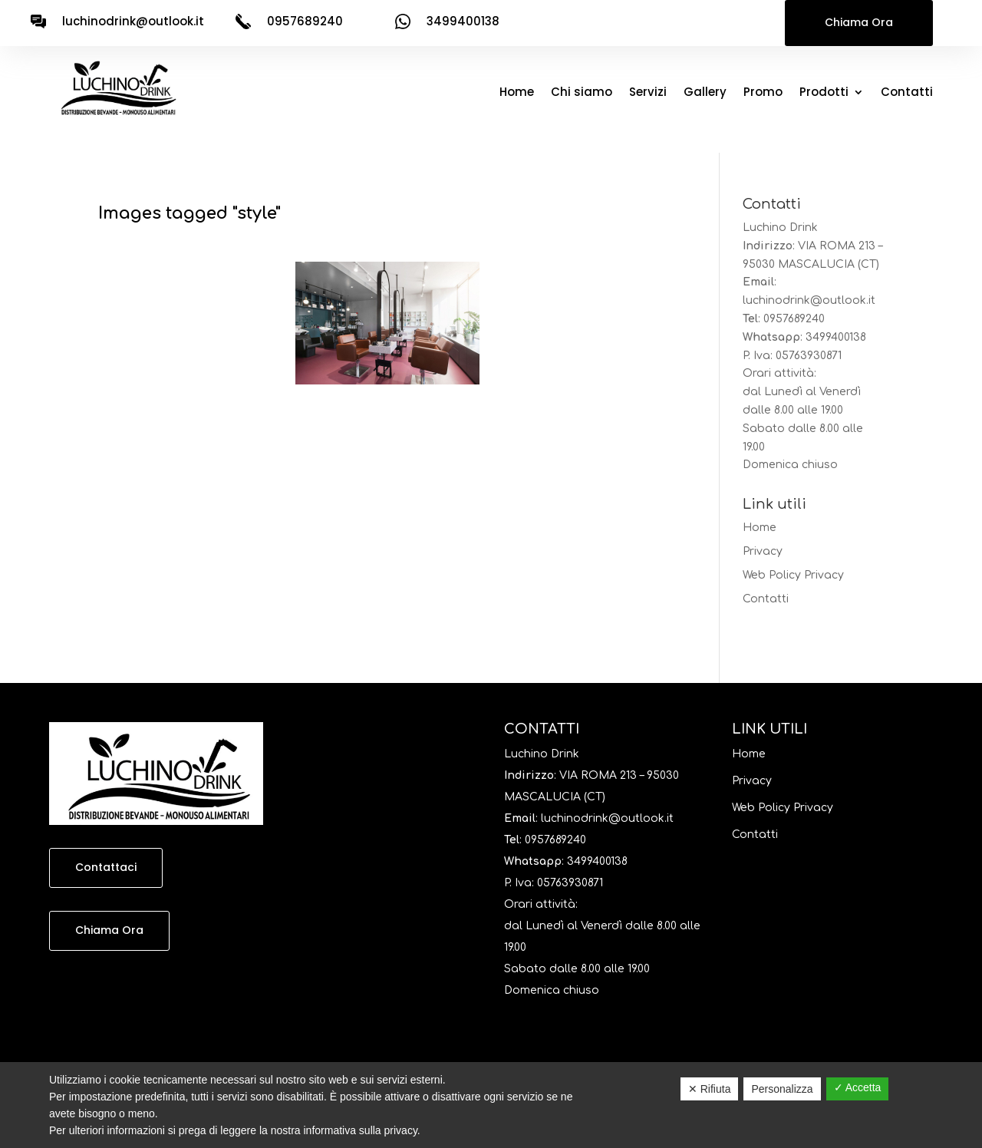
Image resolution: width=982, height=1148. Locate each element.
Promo (763, 93)
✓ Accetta (857, 1087)
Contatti (907, 93)
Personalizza (781, 1089)
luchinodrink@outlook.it (133, 21)
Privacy (763, 551)
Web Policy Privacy (793, 575)
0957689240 (794, 319)
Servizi (648, 93)
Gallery (705, 93)
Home (516, 93)
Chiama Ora (859, 22)
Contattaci (106, 867)
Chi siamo (581, 93)
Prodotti (824, 93)
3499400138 (836, 337)
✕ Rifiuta (709, 1089)
